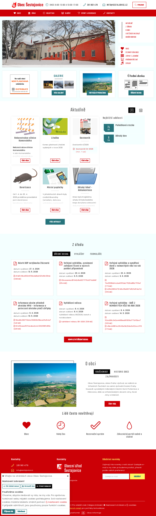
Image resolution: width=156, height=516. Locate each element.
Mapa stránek (95, 505)
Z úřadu (129, 26)
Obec (26, 434)
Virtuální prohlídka (97, 93)
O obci (128, 30)
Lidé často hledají (133, 33)
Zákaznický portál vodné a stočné (129, 435)
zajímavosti (112, 377)
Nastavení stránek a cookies (120, 505)
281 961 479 (92, 5)
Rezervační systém (95, 434)
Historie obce (121, 372)
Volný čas (60, 434)
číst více (25, 160)
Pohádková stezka (125, 125)
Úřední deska (136, 93)
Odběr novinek (131, 37)
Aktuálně (129, 23)
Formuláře (96, 254)
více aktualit (55, 221)
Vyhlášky (79, 254)
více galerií (59, 93)
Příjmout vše (8, 511)
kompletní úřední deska (78, 339)
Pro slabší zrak (79, 505)
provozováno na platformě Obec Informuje (78, 513)
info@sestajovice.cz (117, 5)
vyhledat (139, 5)
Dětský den (121, 136)
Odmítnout (21, 511)
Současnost (101, 372)
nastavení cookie (56, 502)
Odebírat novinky (111, 459)
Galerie (58, 76)
